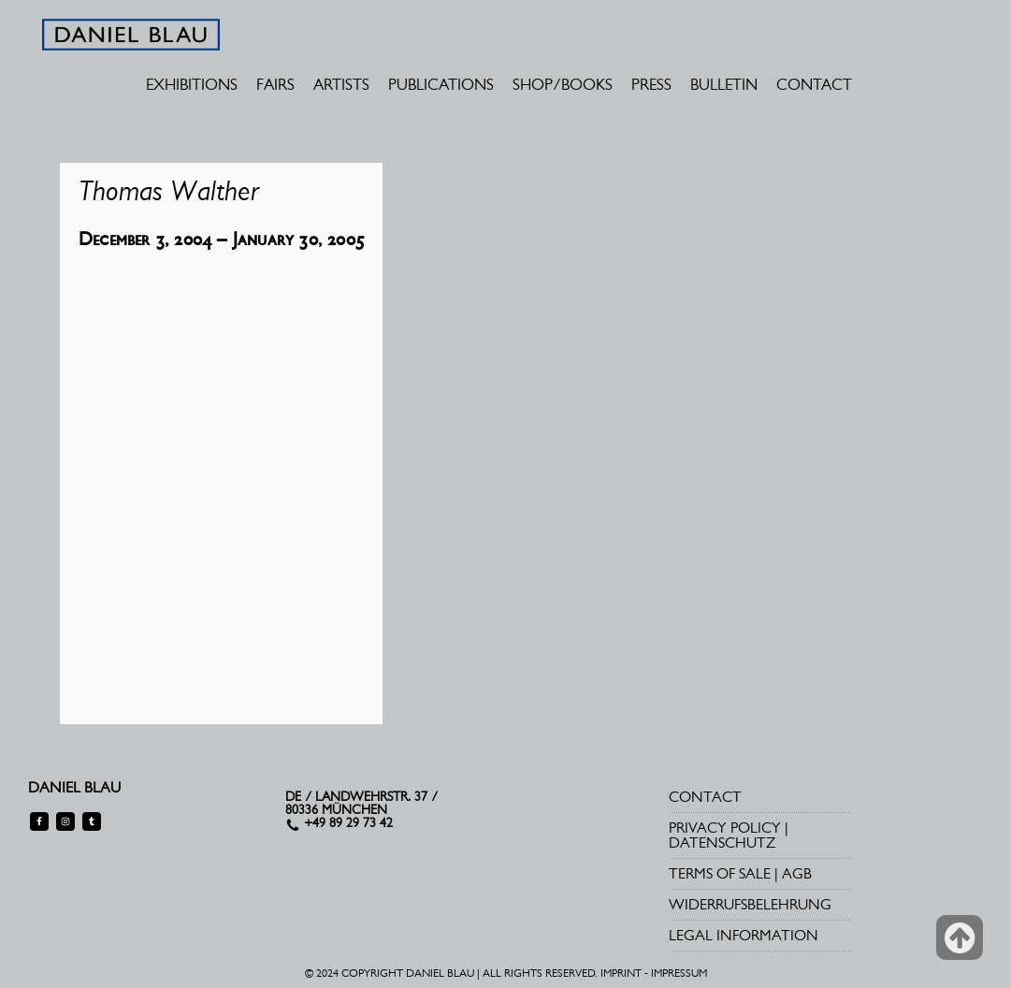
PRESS (651, 84)
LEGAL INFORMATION (743, 935)
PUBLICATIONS (441, 84)
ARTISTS (341, 84)
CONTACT (814, 84)
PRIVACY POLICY (725, 827)
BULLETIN (724, 84)
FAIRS (275, 84)
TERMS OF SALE (720, 873)
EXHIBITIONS (191, 84)
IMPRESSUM (679, 973)
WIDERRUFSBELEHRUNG (750, 904)
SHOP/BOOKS (562, 84)
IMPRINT (621, 973)
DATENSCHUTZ (722, 842)
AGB (797, 873)
